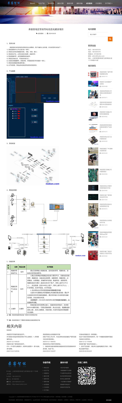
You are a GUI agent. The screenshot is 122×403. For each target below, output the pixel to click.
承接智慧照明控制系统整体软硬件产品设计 (106, 122)
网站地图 (46, 397)
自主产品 (46, 370)
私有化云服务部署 (65, 379)
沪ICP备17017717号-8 (37, 397)
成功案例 (68, 17)
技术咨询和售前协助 (65, 376)
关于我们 (46, 390)
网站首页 (62, 17)
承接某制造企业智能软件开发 (51, 334)
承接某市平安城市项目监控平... (16, 334)
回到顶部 (109, 400)
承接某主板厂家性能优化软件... (16, 344)
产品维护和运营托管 (65, 373)
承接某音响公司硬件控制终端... (52, 344)
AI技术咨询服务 (64, 367)
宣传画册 (63, 397)
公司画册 (69, 397)
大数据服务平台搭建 (65, 370)
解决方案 (46, 376)
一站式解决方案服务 (65, 381)
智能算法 (46, 373)
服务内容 (46, 379)
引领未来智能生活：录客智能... (88, 334)
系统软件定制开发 (65, 387)
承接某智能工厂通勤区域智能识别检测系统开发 (26, 320)
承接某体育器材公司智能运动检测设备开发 (106, 88)
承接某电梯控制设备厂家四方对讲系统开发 (24, 315)
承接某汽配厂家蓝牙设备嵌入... (88, 344)
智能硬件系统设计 (65, 384)
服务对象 (46, 381)
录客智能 (58, 397)
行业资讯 (46, 387)
